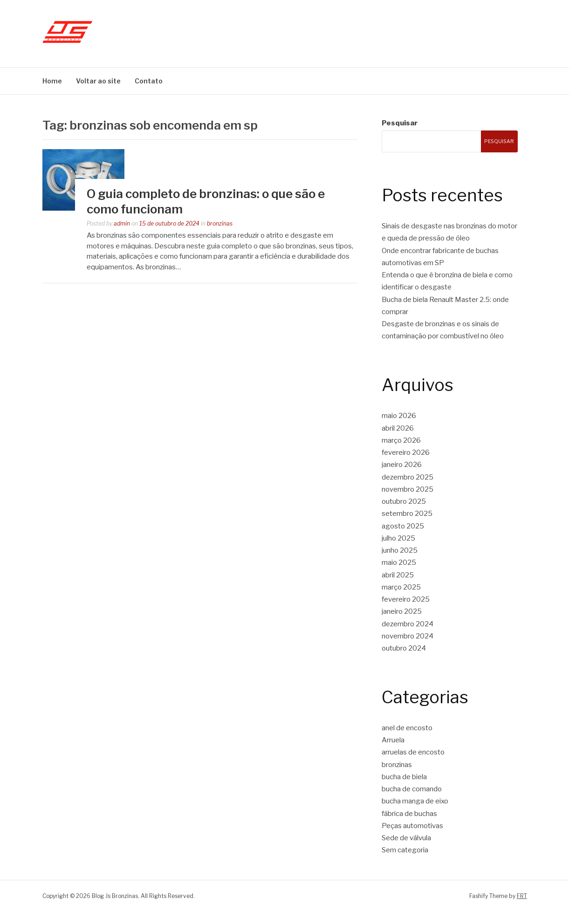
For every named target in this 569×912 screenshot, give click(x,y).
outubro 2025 (404, 501)
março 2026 (401, 440)
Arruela (393, 740)
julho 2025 (398, 538)
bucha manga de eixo (415, 801)
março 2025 (401, 587)
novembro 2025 (407, 489)
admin (122, 223)
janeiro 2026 (402, 464)
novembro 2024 (407, 636)
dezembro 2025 (407, 477)
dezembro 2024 (407, 624)
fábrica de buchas (409, 813)
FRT (522, 895)
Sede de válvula (406, 838)
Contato (149, 81)
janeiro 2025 (402, 611)
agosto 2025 (403, 526)
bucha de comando (412, 789)
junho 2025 (400, 550)
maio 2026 (399, 415)
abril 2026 (398, 428)
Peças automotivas (412, 826)
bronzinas (220, 223)
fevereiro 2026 (406, 452)
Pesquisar (400, 123)
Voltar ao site (98, 81)
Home (52, 81)
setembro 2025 (407, 513)
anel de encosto (407, 728)
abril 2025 (398, 575)
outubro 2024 (404, 648)
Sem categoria (405, 850)
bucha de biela (404, 777)
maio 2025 (399, 562)
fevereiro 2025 (406, 599)
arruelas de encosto (413, 752)
